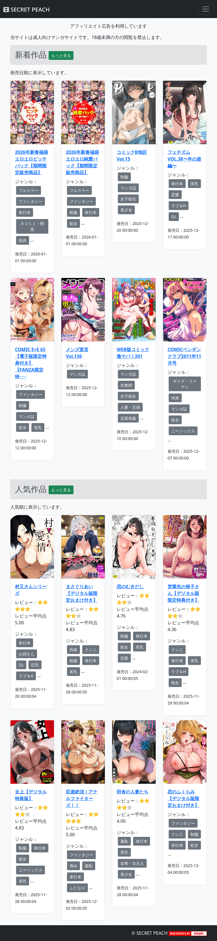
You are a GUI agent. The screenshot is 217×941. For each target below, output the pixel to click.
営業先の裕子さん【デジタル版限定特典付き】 (183, 593)
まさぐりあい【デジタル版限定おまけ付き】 (81, 593)
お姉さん (26, 653)
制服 (73, 212)
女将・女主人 (132, 863)
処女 (73, 223)
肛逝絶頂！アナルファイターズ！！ (81, 798)
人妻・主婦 (130, 407)
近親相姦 (128, 418)
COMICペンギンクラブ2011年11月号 (184, 356)
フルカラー (28, 190)
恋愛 (175, 194)
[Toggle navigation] (206, 9)
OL (173, 216)
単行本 (25, 212)
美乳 (194, 183)
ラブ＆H (178, 205)
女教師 (126, 385)
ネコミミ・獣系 (32, 226)
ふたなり (77, 887)
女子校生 (128, 199)
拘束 (175, 398)
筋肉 (23, 240)
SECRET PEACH (26, 9)
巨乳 (35, 665)
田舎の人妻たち (132, 792)
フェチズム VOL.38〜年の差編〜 (184, 159)
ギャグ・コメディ (185, 383)
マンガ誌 (128, 188)
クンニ (91, 649)
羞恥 (89, 865)
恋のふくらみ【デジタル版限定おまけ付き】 (183, 798)
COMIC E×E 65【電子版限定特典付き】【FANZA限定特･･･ (31, 363)
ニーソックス (183, 431)
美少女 (126, 210)
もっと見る (61, 55)
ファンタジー (30, 201)
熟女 (175, 682)
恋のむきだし (130, 586)
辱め (73, 865)
